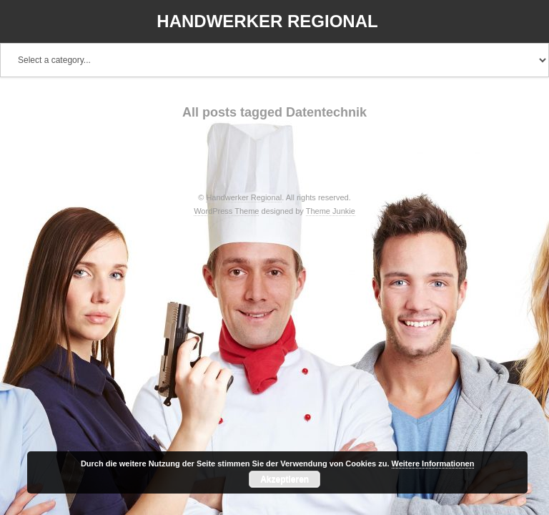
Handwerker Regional (267, 21)
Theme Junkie (330, 211)
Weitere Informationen (433, 463)
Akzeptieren (284, 479)
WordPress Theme (226, 211)
